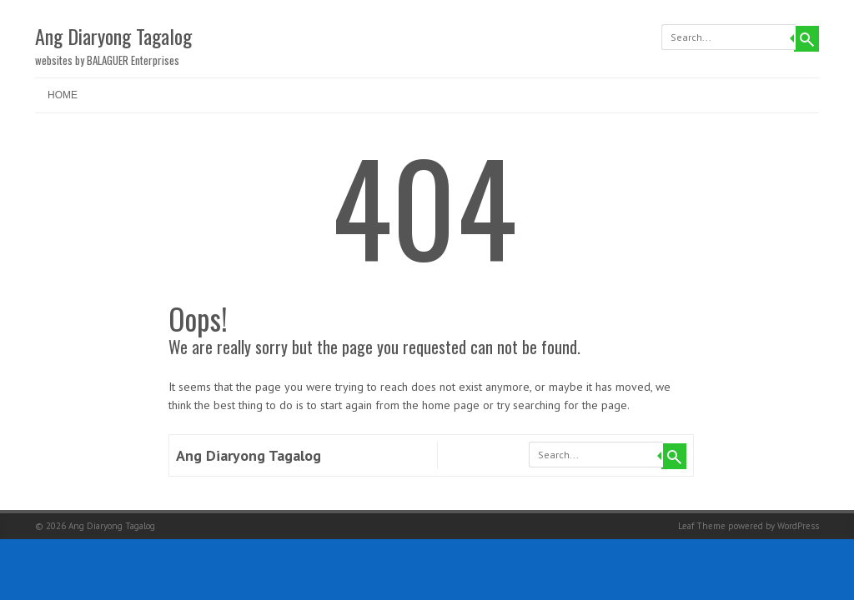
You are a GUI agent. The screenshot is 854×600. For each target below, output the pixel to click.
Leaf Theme (702, 526)
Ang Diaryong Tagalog (113, 36)
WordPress (798, 526)
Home (63, 95)
